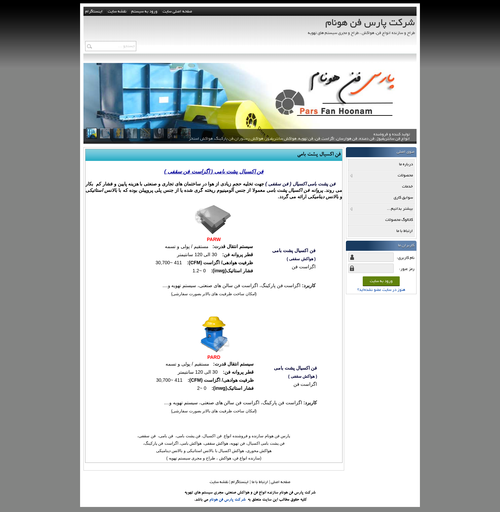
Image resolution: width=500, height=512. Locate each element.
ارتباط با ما (260, 482)
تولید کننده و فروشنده (299, 139)
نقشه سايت (117, 11)
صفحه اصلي (280, 482)
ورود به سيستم (144, 11)
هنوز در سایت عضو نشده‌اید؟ (381, 290)
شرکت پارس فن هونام (227, 500)
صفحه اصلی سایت (177, 11)
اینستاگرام (94, 11)
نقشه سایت (219, 482)
